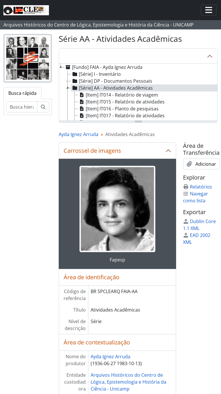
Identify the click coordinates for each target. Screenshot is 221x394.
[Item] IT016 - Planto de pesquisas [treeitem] (118, 108)
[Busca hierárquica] (21, 106)
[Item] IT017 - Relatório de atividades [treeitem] (121, 115)
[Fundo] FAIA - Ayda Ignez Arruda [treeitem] (103, 67)
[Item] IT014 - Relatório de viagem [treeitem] (118, 94)
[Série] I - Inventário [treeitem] (96, 74)
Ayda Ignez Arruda (78, 134)
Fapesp (117, 260)
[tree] (138, 92)
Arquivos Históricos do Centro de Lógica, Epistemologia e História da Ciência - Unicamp (128, 382)
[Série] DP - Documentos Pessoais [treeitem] (111, 81)
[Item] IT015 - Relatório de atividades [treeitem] (121, 101)
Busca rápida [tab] (22, 93)
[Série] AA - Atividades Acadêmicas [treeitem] (112, 87)
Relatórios (197, 187)
